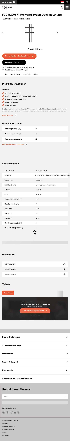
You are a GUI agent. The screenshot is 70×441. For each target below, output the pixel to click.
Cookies (4, 432)
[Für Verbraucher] (8, 2)
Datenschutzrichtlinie (8, 426)
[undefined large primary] (19, 56)
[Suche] (62, 2)
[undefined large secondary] (14, 62)
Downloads (26, 74)
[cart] (67, 2)
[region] (30, 33)
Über (6, 74)
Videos (35, 74)
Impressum (5, 435)
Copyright (5, 423)
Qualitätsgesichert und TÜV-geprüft (16, 70)
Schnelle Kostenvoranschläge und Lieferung (19, 67)
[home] (7, 7)
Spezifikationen (15, 74)
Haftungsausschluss (8, 429)
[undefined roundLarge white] (57, 32)
